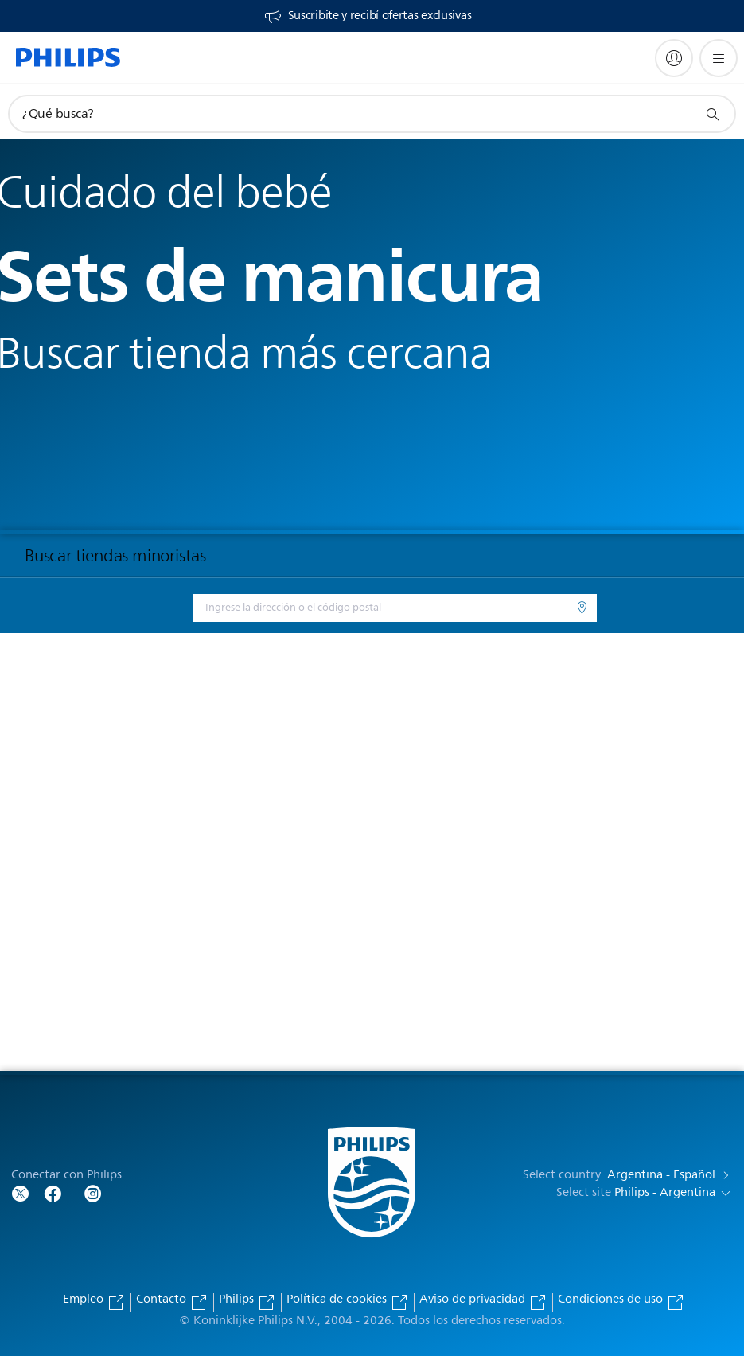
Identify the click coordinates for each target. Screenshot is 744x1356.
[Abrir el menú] (718, 58)
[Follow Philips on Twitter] (20, 1192)
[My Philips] (674, 58)
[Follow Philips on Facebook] (52, 1192)
